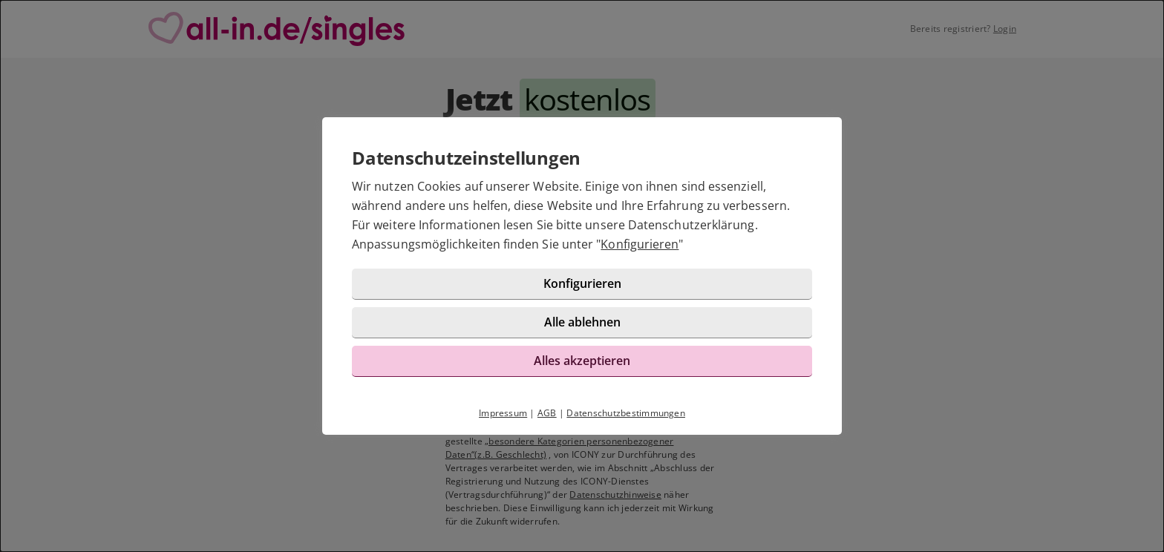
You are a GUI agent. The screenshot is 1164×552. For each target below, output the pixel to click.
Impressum (503, 413)
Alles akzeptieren (582, 360)
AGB (547, 413)
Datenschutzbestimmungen (625, 413)
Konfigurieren (640, 244)
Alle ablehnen (582, 322)
